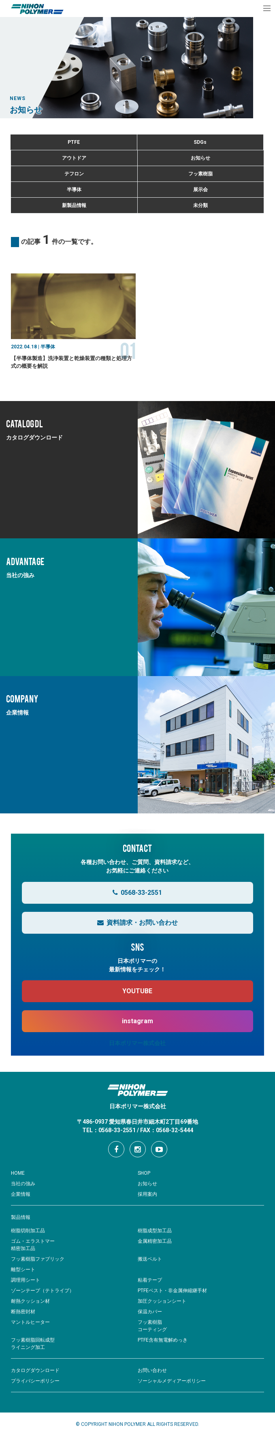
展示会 (200, 189)
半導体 (74, 189)
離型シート (23, 1269)
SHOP (144, 1173)
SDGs (200, 142)
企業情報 (20, 1194)
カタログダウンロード (35, 1370)
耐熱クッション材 (30, 1301)
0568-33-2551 (137, 892)
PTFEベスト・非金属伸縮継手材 (172, 1290)
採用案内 (147, 1194)
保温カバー (150, 1311)
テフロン (74, 174)
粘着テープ (150, 1280)
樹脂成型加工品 (155, 1230)
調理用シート (25, 1280)
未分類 (200, 205)
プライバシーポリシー (35, 1381)
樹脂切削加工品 (28, 1230)
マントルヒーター (30, 1322)
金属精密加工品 (155, 1241)
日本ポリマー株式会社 (137, 1043)
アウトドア (74, 158)
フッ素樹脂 (200, 174)
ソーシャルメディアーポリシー (172, 1381)
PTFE (74, 142)
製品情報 (20, 1217)
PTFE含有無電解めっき (163, 1340)
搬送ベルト (150, 1259)
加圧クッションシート (162, 1301)
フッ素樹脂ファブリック (37, 1259)
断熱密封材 (23, 1311)
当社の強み (23, 1183)
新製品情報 (74, 205)
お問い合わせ (152, 1370)
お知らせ (200, 158)
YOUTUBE (137, 991)
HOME (18, 1173)
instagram (137, 1021)
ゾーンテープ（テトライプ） (42, 1290)
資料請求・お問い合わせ (137, 922)
